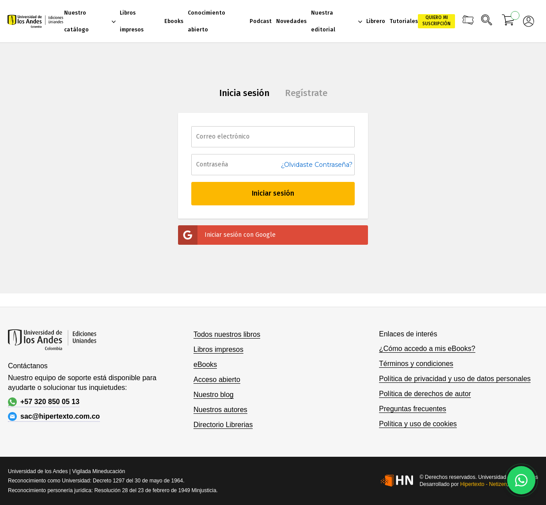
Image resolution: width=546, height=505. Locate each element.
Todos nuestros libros (226, 334)
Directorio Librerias (223, 424)
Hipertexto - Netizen (483, 484)
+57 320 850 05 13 (44, 401)
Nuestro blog (213, 394)
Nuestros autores (220, 409)
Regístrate (306, 93)
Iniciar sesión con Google (227, 235)
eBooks (205, 364)
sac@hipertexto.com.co (54, 416)
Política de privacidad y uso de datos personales (455, 378)
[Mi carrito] (508, 21)
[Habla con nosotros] (521, 480)
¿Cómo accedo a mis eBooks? (427, 348)
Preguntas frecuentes (412, 408)
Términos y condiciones (416, 363)
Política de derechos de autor (425, 393)
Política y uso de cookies (418, 424)
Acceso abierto (216, 379)
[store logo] (35, 21)
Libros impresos (218, 349)
